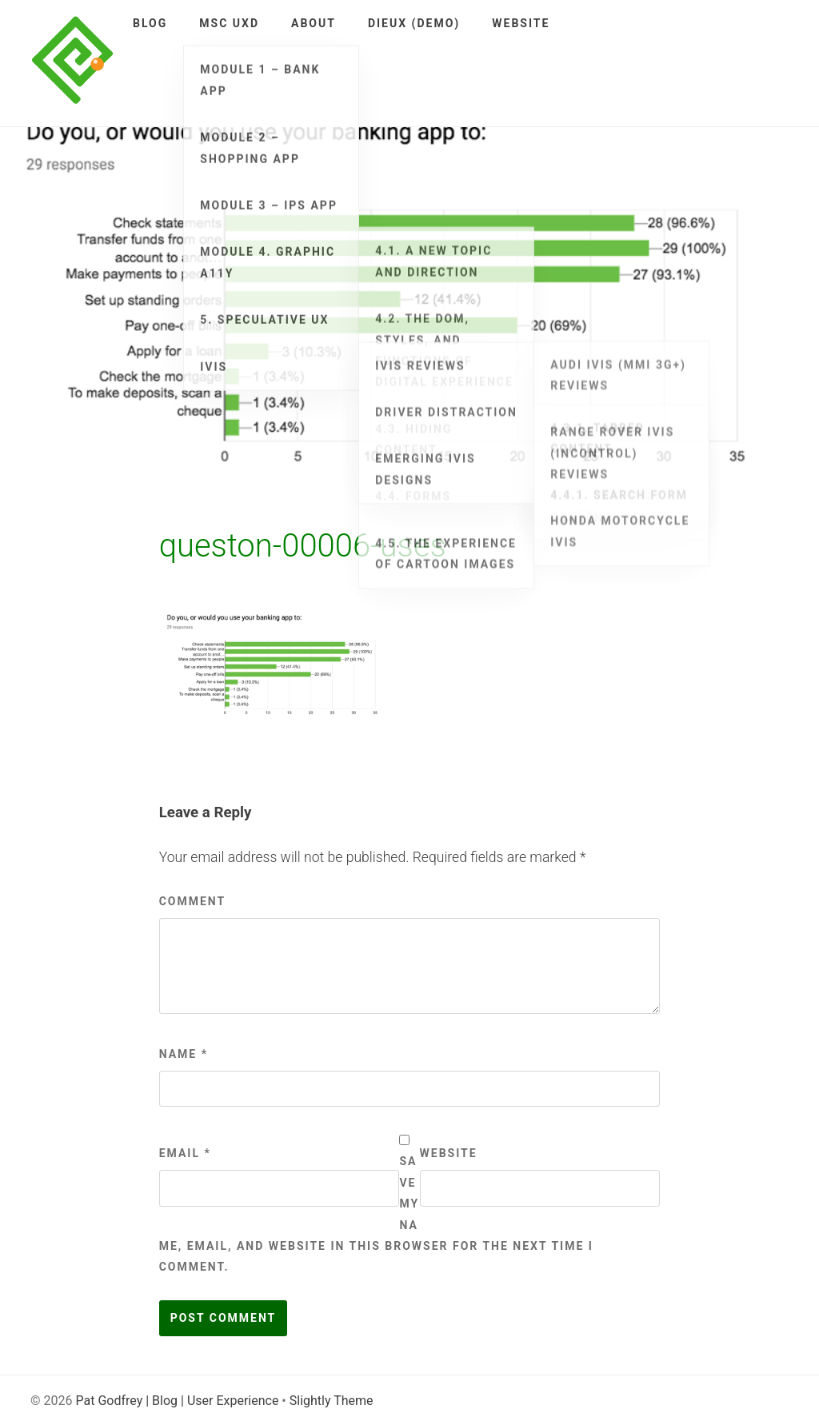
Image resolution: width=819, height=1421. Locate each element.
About (313, 23)
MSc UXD (229, 23)
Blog (150, 23)
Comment (192, 901)
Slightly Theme (332, 1400)
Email (185, 1153)
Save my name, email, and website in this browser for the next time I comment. (376, 1214)
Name (183, 1054)
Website (520, 23)
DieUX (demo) (414, 23)
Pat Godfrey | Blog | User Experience (176, 1400)
